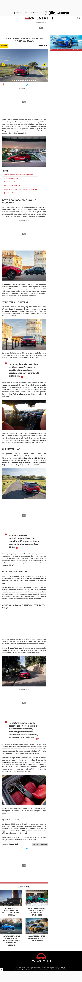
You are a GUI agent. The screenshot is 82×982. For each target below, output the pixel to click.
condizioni (18, 969)
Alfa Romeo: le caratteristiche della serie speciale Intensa (11, 911)
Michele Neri (62, 967)
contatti (40, 969)
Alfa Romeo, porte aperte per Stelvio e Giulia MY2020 (36, 938)
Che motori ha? (9, 182)
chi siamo (47, 969)
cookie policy (32, 969)
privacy (24, 969)
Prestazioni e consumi (12, 186)
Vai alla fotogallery (40, 844)
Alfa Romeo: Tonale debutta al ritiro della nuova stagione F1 (36, 911)
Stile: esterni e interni (11, 178)
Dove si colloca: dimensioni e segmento (18, 175)
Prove (4, 46)
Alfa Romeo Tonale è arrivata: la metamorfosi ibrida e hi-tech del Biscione (11, 940)
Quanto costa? (9, 193)
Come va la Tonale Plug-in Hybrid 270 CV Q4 (20, 189)
